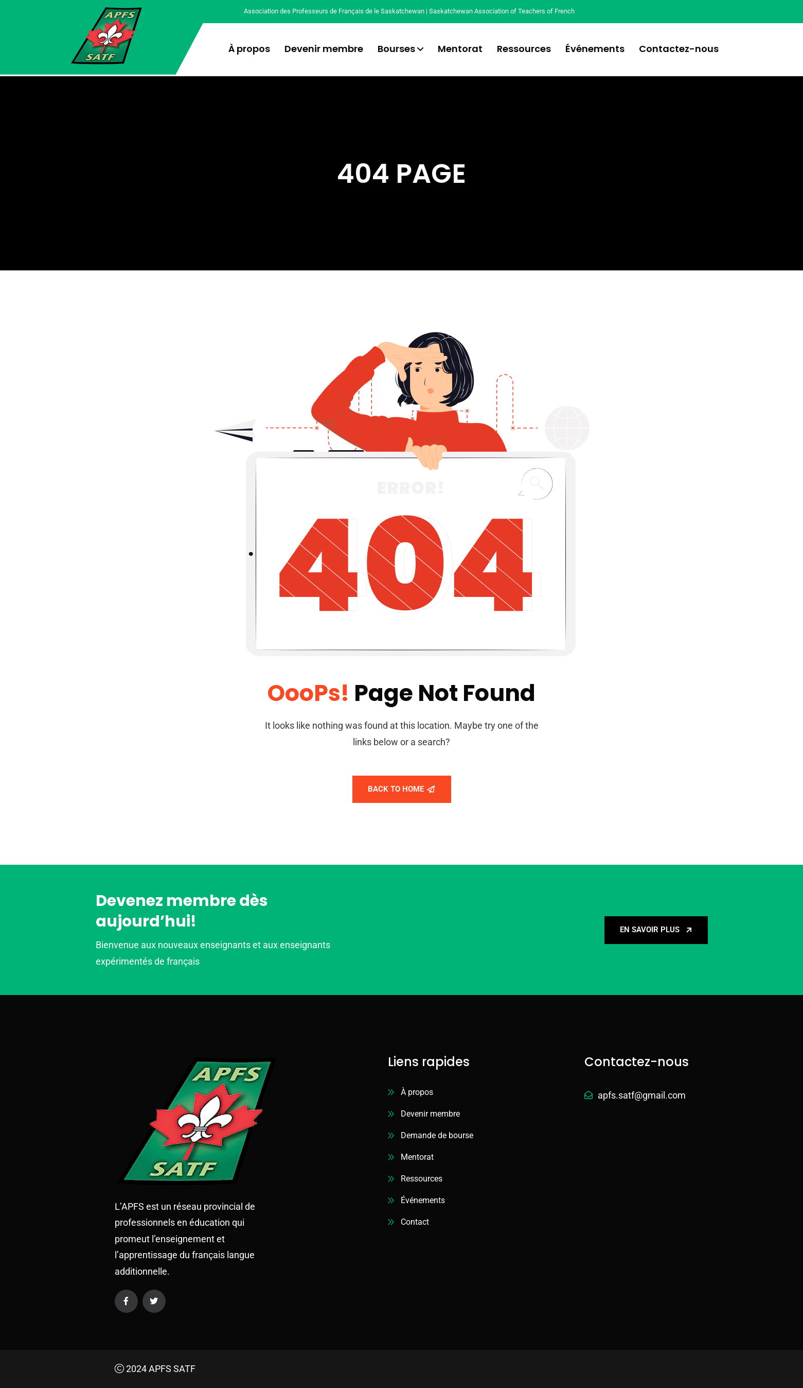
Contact (415, 1222)
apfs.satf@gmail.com (642, 1095)
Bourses (396, 48)
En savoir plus (656, 929)
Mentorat (460, 48)
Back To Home (401, 789)
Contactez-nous (679, 48)
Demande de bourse (437, 1135)
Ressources (524, 48)
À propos (249, 48)
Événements (594, 48)
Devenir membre (323, 48)
